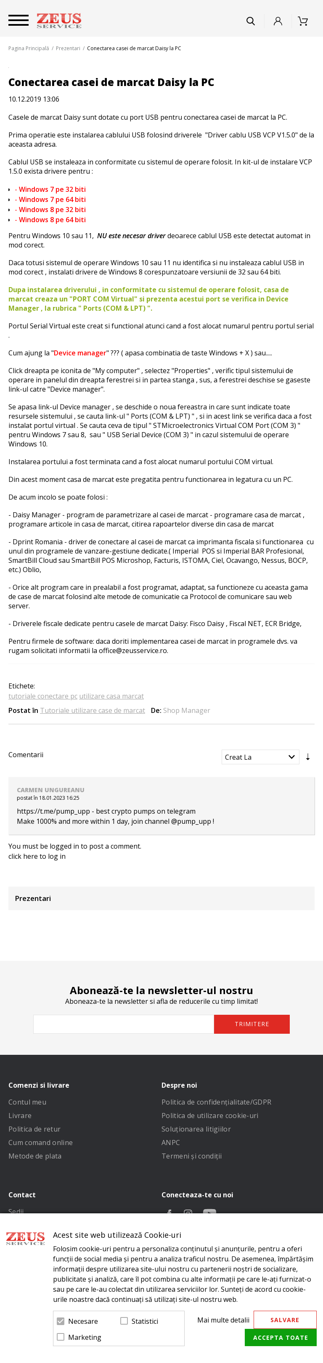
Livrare (20, 1115)
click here (23, 856)
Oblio (31, 569)
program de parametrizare (108, 514)
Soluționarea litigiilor (196, 1129)
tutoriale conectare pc (42, 696)
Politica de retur (34, 1129)
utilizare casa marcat (111, 696)
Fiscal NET (245, 623)
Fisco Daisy (207, 623)
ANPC (171, 1142)
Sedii (16, 1211)
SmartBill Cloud (32, 560)
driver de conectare (71, 541)
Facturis (166, 560)
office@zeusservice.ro (133, 650)
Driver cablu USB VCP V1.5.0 (251, 135)
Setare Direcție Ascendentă (308, 759)
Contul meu (27, 1102)
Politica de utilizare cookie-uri (210, 1115)
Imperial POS (193, 551)
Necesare (83, 1321)
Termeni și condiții (192, 1156)
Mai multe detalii (223, 1320)
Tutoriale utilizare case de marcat (92, 710)
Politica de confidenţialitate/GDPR (216, 1102)
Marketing (84, 1337)
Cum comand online (40, 1142)
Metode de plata (35, 1156)
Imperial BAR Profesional (262, 551)
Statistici (145, 1321)
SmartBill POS (93, 560)
